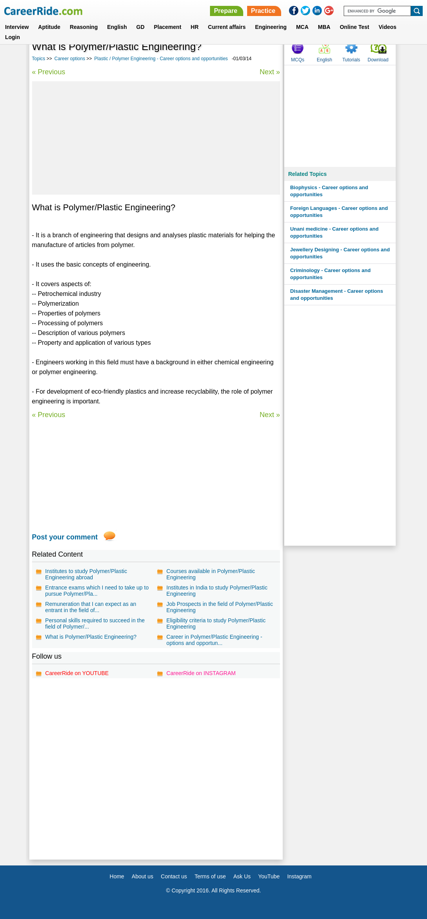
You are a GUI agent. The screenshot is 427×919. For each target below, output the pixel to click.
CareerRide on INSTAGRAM (201, 673)
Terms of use (210, 876)
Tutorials (351, 60)
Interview (17, 27)
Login (12, 37)
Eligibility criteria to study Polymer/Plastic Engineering (216, 623)
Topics (38, 58)
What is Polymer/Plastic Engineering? (90, 637)
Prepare (225, 10)
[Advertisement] (156, 138)
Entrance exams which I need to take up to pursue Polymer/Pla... (97, 590)
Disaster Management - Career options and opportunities (336, 294)
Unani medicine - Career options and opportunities (334, 232)
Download (378, 60)
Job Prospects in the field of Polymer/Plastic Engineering (220, 607)
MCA (302, 27)
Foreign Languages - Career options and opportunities (339, 211)
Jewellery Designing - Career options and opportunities (340, 253)
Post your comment (65, 537)
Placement (167, 27)
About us (142, 876)
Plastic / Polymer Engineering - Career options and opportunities (161, 58)
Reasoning (84, 27)
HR (195, 27)
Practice (263, 10)
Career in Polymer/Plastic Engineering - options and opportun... (214, 640)
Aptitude (49, 27)
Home (116, 876)
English (117, 27)
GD (140, 27)
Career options (69, 58)
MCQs (297, 60)
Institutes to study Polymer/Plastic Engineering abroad (86, 574)
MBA (324, 27)
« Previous (48, 72)
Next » (270, 72)
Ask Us (242, 876)
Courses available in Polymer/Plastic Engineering (211, 574)
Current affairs (227, 27)
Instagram (299, 876)
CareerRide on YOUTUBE (77, 673)
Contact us (174, 876)
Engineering (271, 27)
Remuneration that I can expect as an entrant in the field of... (90, 607)
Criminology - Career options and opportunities (330, 273)
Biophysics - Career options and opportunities (329, 191)
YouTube (269, 876)
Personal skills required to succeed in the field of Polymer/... (95, 623)
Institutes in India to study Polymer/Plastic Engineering (217, 590)
